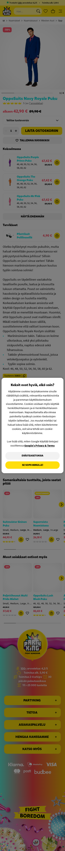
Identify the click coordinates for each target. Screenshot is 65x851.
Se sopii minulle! (32, 465)
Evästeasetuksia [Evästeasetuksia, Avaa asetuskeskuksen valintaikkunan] (32, 455)
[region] (32, 425)
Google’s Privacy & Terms (39, 445)
